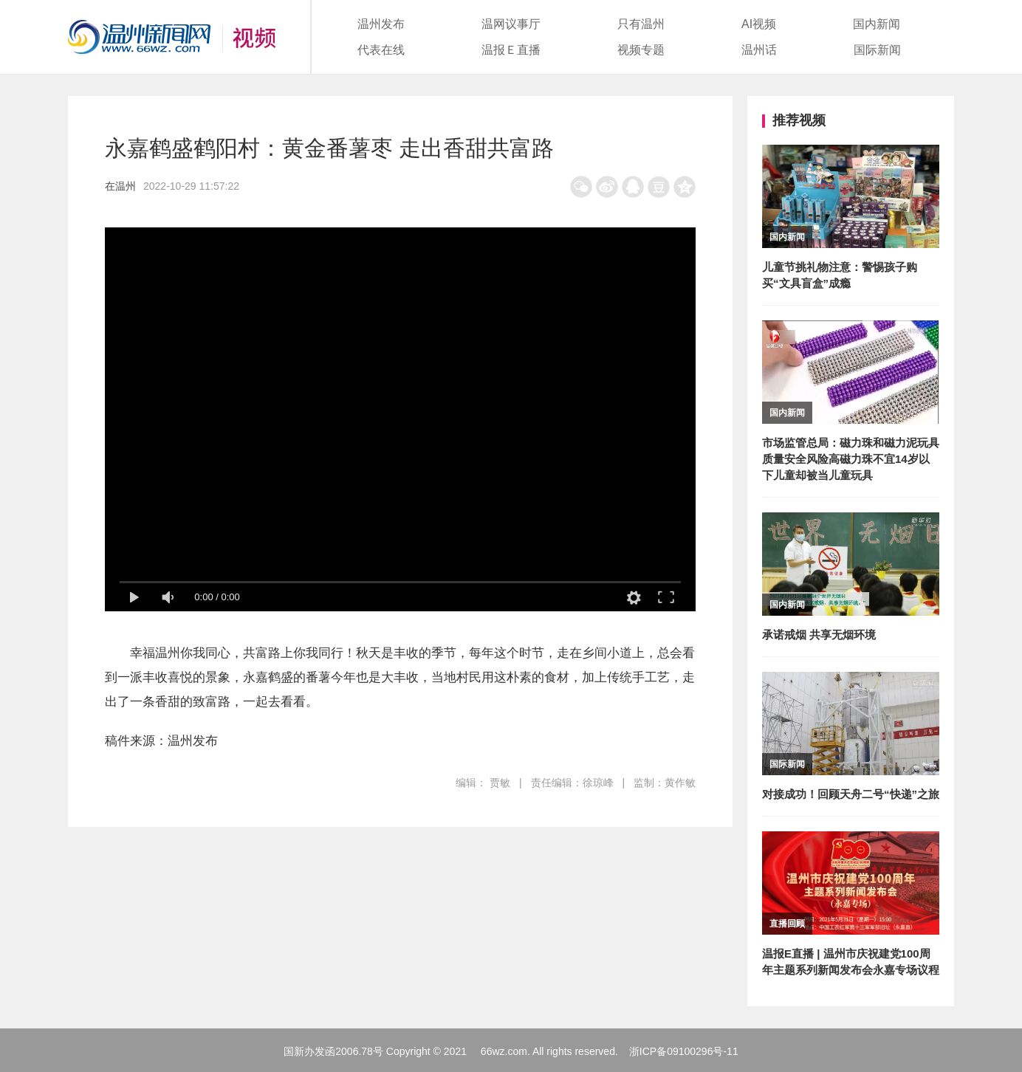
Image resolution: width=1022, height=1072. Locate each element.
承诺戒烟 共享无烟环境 (819, 634)
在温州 (120, 186)
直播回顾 (787, 923)
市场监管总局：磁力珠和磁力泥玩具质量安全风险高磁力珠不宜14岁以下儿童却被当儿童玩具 (850, 458)
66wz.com (504, 1051)
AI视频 (758, 24)
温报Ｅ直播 (511, 50)
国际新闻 (877, 50)
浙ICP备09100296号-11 (683, 1051)
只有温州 (641, 24)
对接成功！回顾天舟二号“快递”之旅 (850, 794)
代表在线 (381, 50)
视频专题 (641, 50)
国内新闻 (876, 24)
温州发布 (381, 24)
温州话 (759, 50)
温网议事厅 (511, 24)
